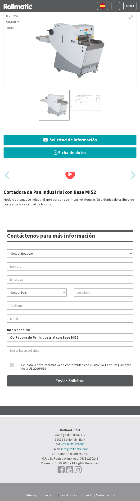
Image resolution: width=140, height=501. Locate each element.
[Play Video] (70, 174)
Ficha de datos (70, 152)
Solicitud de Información (70, 139)
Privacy (46, 495)
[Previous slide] (7, 175)
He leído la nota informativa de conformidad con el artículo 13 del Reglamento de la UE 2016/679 (76, 367)
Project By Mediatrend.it (98, 495)
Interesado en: (18, 330)
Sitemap (31, 495)
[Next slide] (132, 175)
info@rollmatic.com (75, 449)
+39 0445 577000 (72, 444)
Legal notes (68, 495)
